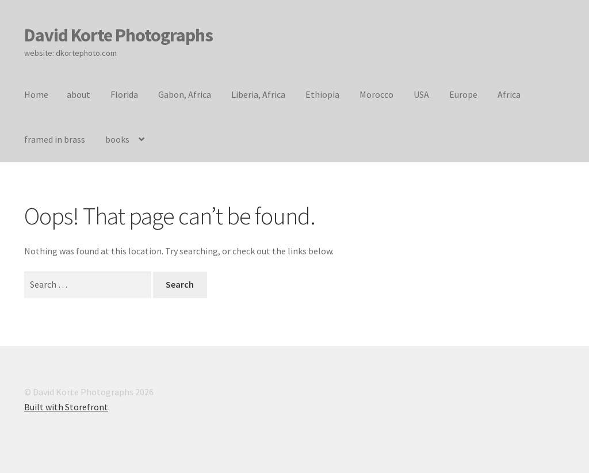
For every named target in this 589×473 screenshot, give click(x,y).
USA (421, 94)
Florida (124, 94)
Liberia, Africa (258, 94)
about (78, 94)
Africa (509, 94)
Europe (463, 94)
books (117, 139)
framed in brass (54, 139)
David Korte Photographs (118, 35)
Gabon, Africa (184, 94)
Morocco (376, 94)
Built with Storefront (66, 407)
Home (36, 94)
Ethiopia (322, 94)
